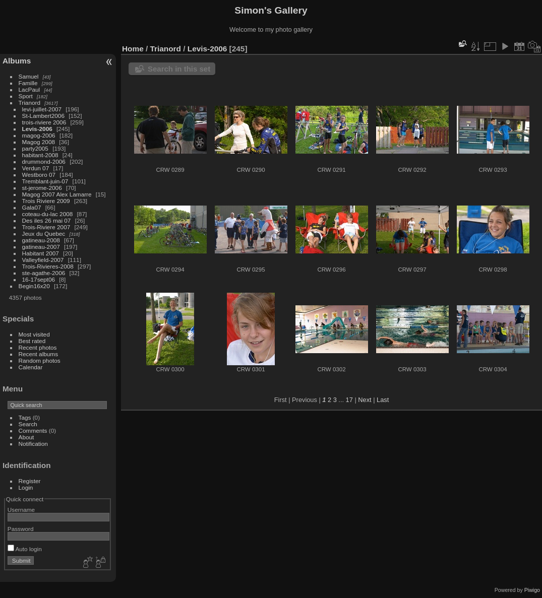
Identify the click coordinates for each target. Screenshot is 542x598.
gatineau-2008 (41, 240)
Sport (26, 96)
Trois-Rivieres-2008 (48, 266)
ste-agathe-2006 (44, 273)
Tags (25, 417)
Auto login (25, 549)
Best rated (32, 341)
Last (383, 400)
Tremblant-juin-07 (45, 181)
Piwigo (532, 590)
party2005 (35, 148)
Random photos (40, 360)
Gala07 (31, 207)
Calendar (31, 367)
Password (21, 528)
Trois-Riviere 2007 (46, 227)
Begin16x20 (34, 286)
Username (21, 509)
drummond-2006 (44, 161)
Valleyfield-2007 (43, 259)
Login (26, 487)
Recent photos (38, 347)
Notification (33, 443)
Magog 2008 (38, 142)
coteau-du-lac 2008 (47, 214)
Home (133, 48)
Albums (17, 60)
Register (30, 481)
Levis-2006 (37, 128)
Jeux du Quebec (44, 233)
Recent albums (38, 354)
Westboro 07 (39, 174)
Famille (28, 83)
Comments (33, 430)
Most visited (34, 334)
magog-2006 (38, 135)
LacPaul (29, 89)
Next (364, 400)
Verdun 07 (35, 168)
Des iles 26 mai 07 (46, 220)
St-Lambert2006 (43, 115)
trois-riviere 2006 (44, 122)
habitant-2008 (40, 155)
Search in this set (179, 68)
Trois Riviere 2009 (46, 200)
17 (349, 400)
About (26, 437)
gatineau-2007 (41, 246)
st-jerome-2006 (42, 187)
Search (28, 424)
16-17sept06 (38, 279)
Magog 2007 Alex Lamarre (57, 194)
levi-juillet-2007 (42, 109)
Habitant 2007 (40, 253)
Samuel (29, 76)
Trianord (29, 102)
